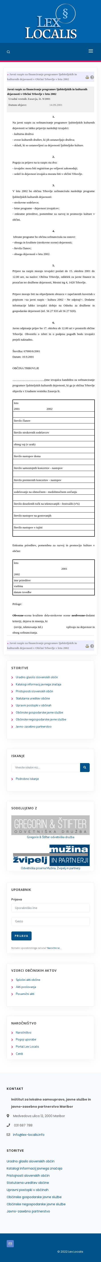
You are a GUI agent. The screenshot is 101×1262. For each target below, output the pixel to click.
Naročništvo (23, 1033)
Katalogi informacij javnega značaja (38, 684)
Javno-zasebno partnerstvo (34, 727)
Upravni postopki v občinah (33, 705)
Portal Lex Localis (27, 1047)
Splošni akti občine (28, 980)
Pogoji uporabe (26, 1040)
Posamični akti (25, 994)
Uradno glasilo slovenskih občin (37, 677)
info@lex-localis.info (28, 1134)
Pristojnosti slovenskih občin (34, 691)
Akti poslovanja (26, 987)
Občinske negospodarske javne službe (41, 720)
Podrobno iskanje (27, 779)
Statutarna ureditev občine (33, 699)
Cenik (19, 1054)
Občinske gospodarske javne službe (39, 713)
